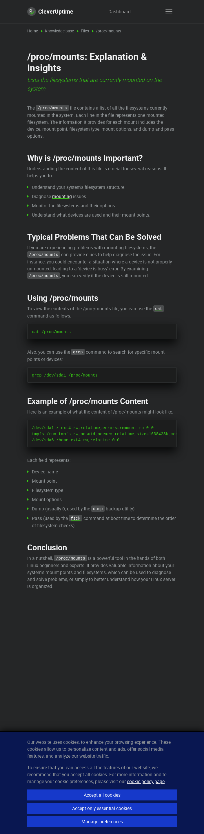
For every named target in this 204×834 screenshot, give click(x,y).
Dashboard (114, 11)
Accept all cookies (102, 795)
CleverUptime (50, 11)
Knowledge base (59, 31)
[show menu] (169, 11)
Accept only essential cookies (102, 808)
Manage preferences (102, 821)
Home (32, 31)
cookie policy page (146, 781)
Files (85, 31)
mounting (62, 196)
